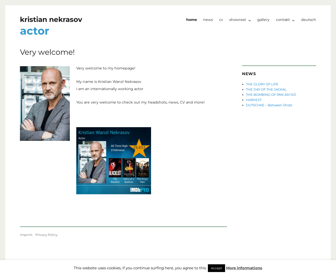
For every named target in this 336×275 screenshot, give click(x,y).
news (208, 19)
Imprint (26, 235)
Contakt (283, 19)
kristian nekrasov (51, 19)
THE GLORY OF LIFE (262, 84)
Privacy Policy (46, 235)
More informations (244, 268)
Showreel (237, 19)
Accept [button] (216, 268)
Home (191, 19)
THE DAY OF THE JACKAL (266, 89)
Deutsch (308, 19)
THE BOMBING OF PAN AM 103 (271, 95)
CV (221, 19)
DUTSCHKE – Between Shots (269, 105)
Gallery (263, 19)
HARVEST (253, 100)
